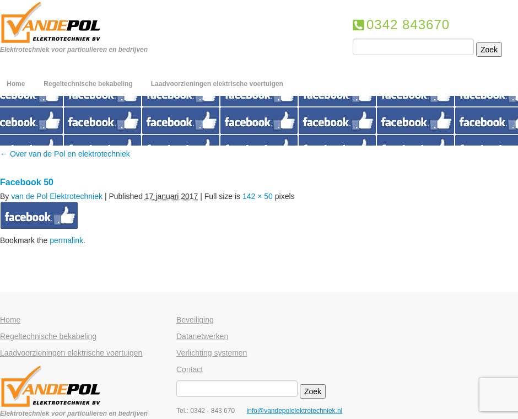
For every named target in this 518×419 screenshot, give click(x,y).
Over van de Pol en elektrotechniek (65, 153)
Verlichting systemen (211, 352)
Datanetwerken (202, 336)
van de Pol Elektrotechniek (56, 196)
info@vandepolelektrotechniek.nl (295, 411)
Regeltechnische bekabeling (88, 84)
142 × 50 (257, 196)
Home (16, 84)
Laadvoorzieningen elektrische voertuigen (217, 84)
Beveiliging (195, 319)
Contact (189, 369)
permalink (66, 240)
